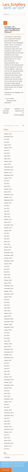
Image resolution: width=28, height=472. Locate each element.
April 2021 (7, 241)
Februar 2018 (8, 344)
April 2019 (7, 308)
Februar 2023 (8, 189)
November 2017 (8, 352)
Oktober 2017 (8, 355)
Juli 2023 (6, 181)
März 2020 (7, 277)
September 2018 (9, 327)
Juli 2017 (6, 363)
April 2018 (7, 341)
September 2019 (9, 294)
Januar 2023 (7, 192)
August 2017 (7, 360)
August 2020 (7, 263)
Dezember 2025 (8, 136)
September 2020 (9, 261)
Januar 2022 (7, 222)
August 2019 (7, 297)
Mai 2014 (7, 418)
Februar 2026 (8, 134)
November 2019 (8, 288)
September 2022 (9, 200)
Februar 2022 (8, 219)
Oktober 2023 (8, 172)
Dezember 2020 (8, 252)
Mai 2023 (7, 183)
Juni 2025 (6, 142)
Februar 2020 (8, 280)
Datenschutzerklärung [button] (18, 465)
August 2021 (7, 230)
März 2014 (7, 424)
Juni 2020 (6, 269)
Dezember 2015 (8, 399)
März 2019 (7, 310)
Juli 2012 (6, 449)
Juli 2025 (6, 139)
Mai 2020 (7, 272)
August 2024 (7, 147)
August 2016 (7, 388)
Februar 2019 (8, 313)
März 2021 (7, 244)
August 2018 (7, 330)
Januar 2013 (7, 440)
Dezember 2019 (8, 286)
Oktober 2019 (8, 291)
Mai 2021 (7, 239)
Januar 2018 (7, 346)
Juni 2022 (6, 208)
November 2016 (8, 379)
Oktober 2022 (8, 197)
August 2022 (7, 203)
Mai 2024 (7, 153)
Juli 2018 (6, 333)
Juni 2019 (6, 302)
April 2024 (7, 156)
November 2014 (8, 413)
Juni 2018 (6, 335)
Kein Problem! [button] (5, 470)
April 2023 (7, 186)
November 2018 (8, 321)
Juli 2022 (6, 205)
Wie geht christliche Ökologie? (6, 111)
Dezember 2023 (8, 167)
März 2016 (7, 396)
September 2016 (9, 385)
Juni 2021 (6, 236)
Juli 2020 (6, 266)
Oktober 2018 (8, 324)
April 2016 (7, 393)
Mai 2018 (7, 338)
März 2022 (7, 217)
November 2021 (8, 225)
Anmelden (7, 457)
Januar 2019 (7, 316)
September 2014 (9, 415)
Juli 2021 (6, 233)
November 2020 (8, 255)
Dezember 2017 (8, 349)
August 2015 (7, 402)
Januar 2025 (7, 145)
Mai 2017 (7, 368)
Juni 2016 (6, 391)
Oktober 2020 (8, 258)
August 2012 (7, 446)
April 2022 (7, 214)
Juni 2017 (6, 366)
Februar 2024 (8, 161)
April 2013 (7, 437)
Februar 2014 (8, 426)
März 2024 (7, 159)
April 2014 (7, 421)
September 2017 (9, 357)
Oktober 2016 (8, 382)
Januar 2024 (7, 164)
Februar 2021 (8, 247)
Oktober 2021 (8, 228)
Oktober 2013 (8, 432)
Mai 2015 (7, 407)
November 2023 (8, 170)
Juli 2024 (6, 150)
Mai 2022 (7, 211)
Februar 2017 (8, 377)
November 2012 (8, 443)
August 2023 (7, 178)
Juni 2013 (6, 435)
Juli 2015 (6, 404)
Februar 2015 (8, 410)
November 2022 (8, 194)
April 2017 (7, 371)
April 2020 (7, 275)
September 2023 (9, 175)
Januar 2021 (7, 250)
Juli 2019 (6, 299)
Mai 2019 (7, 305)
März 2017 (7, 374)
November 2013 (8, 429)
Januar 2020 (7, 283)
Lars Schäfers (10, 98)
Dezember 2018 (8, 319)
